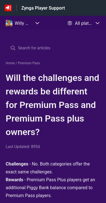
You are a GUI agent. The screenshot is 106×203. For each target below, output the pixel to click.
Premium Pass (29, 63)
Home (10, 63)
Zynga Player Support (43, 8)
